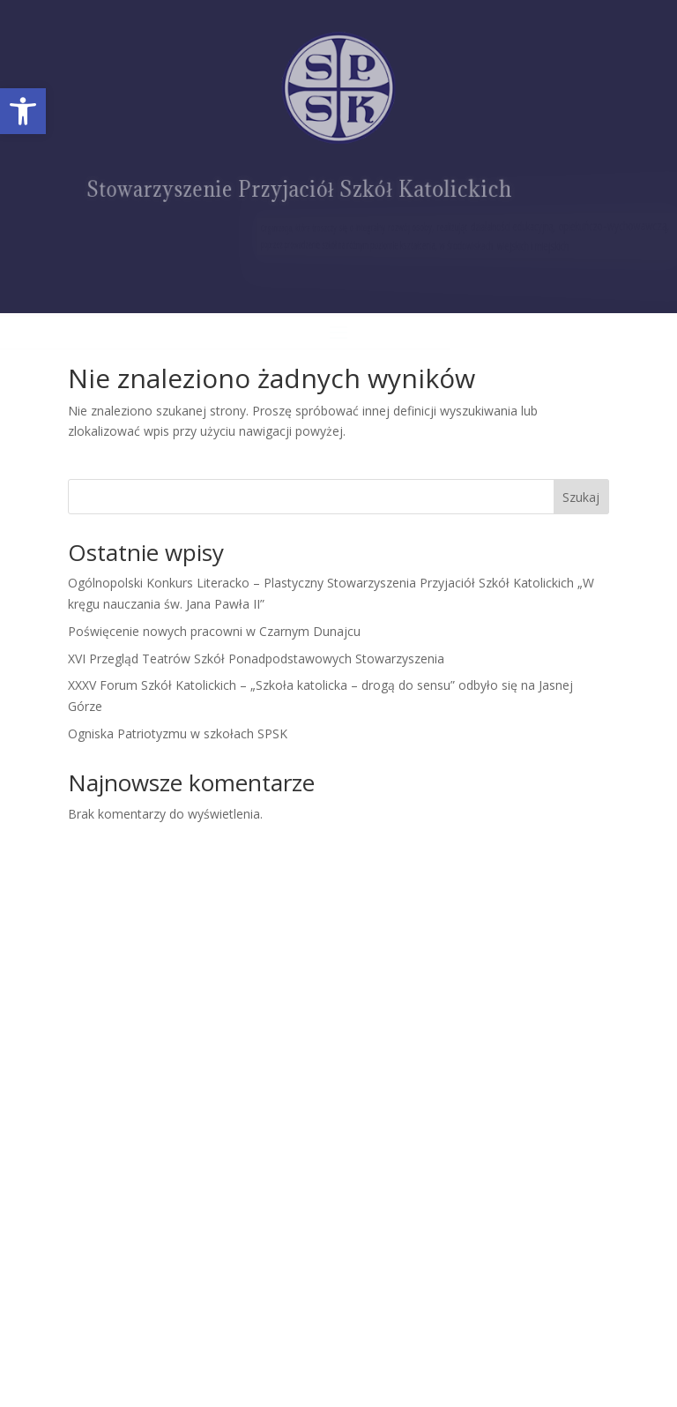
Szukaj (580, 497)
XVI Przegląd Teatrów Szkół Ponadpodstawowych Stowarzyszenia (256, 658)
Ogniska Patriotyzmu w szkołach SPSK (177, 733)
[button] (23, 111)
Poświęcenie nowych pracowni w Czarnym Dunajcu (214, 631)
